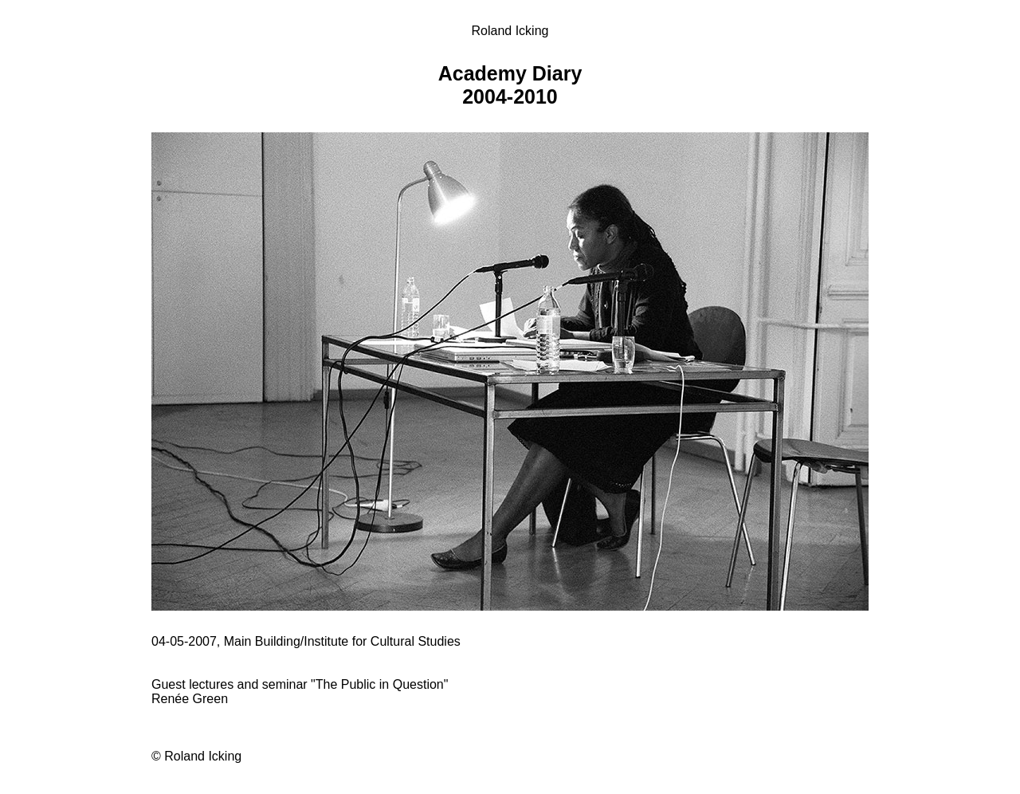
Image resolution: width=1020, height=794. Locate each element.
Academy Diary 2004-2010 (510, 85)
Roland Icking (510, 30)
